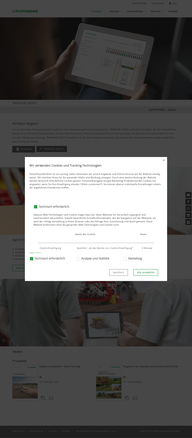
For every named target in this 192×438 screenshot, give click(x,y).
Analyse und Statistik (95, 258)
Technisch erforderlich (54, 207)
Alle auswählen (145, 272)
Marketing (135, 258)
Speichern (118, 272)
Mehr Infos (35, 252)
